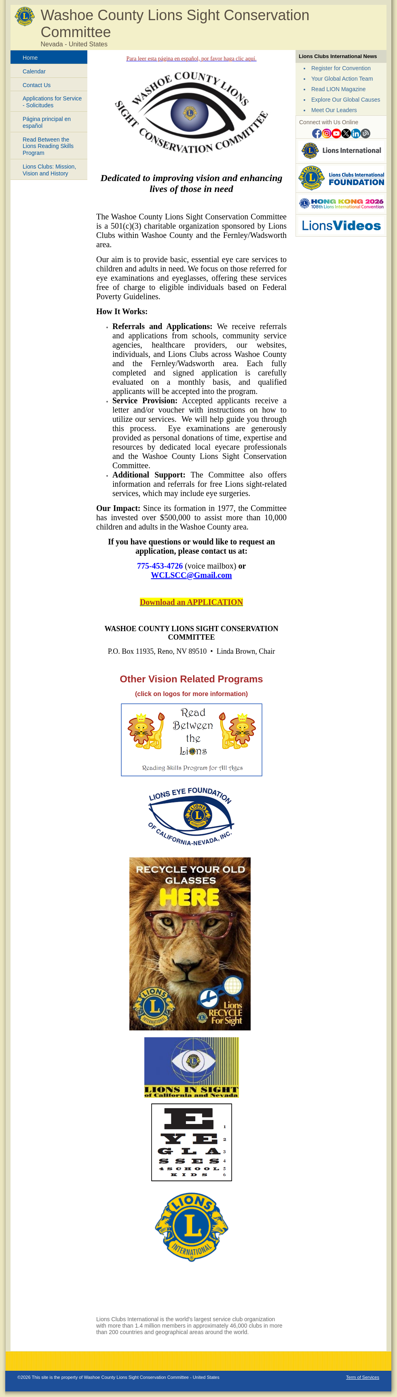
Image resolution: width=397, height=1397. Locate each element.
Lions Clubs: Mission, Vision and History (49, 170)
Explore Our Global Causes (345, 99)
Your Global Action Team (342, 78)
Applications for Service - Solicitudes (52, 101)
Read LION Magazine (338, 89)
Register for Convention (341, 68)
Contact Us (37, 85)
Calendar (34, 71)
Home (30, 57)
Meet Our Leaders (334, 110)
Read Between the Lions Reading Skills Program (48, 146)
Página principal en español (47, 122)
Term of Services (362, 1377)
